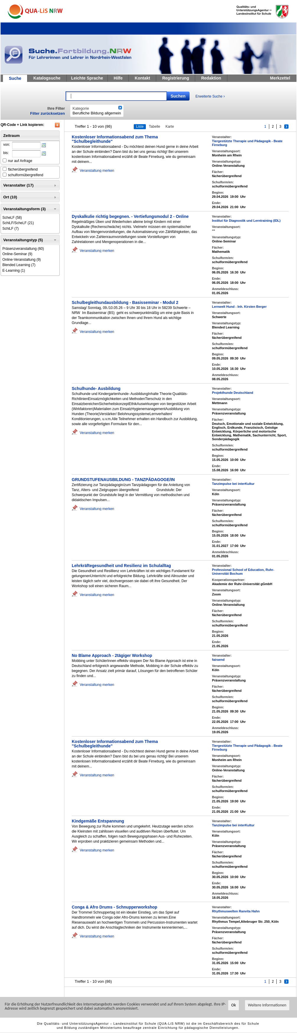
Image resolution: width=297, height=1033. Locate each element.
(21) (18, 223)
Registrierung (175, 78)
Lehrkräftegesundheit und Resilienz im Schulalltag (121, 565)
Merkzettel (280, 78)
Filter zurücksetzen (47, 113)
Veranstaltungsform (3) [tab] (30, 209)
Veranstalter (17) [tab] (30, 185)
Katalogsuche (47, 78)
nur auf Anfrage (20, 161)
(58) (12, 218)
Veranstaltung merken (97, 170)
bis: (6, 153)
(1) (13, 270)
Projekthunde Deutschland (232, 392)
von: (6, 145)
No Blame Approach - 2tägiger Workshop (112, 655)
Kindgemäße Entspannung (98, 821)
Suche (15, 78)
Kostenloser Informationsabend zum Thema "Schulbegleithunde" (115, 139)
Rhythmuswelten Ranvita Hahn (236, 911)
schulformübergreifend (25, 175)
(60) (23, 249)
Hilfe (118, 78)
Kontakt (142, 78)
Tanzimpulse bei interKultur (233, 483)
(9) (17, 254)
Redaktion (211, 78)
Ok (233, 1005)
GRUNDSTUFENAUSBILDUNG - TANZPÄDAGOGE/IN (123, 479)
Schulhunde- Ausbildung (96, 388)
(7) (10, 228)
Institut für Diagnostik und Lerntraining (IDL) (246, 220)
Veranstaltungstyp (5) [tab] (30, 240)
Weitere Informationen (267, 1005)
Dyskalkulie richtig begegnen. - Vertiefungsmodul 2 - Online (130, 216)
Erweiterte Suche (210, 96)
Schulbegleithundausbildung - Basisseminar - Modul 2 (125, 302)
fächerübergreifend (23, 169)
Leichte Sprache (87, 78)
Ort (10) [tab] (30, 197)
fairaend (218, 659)
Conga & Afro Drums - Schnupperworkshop (114, 907)
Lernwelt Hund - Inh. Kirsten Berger (239, 306)
